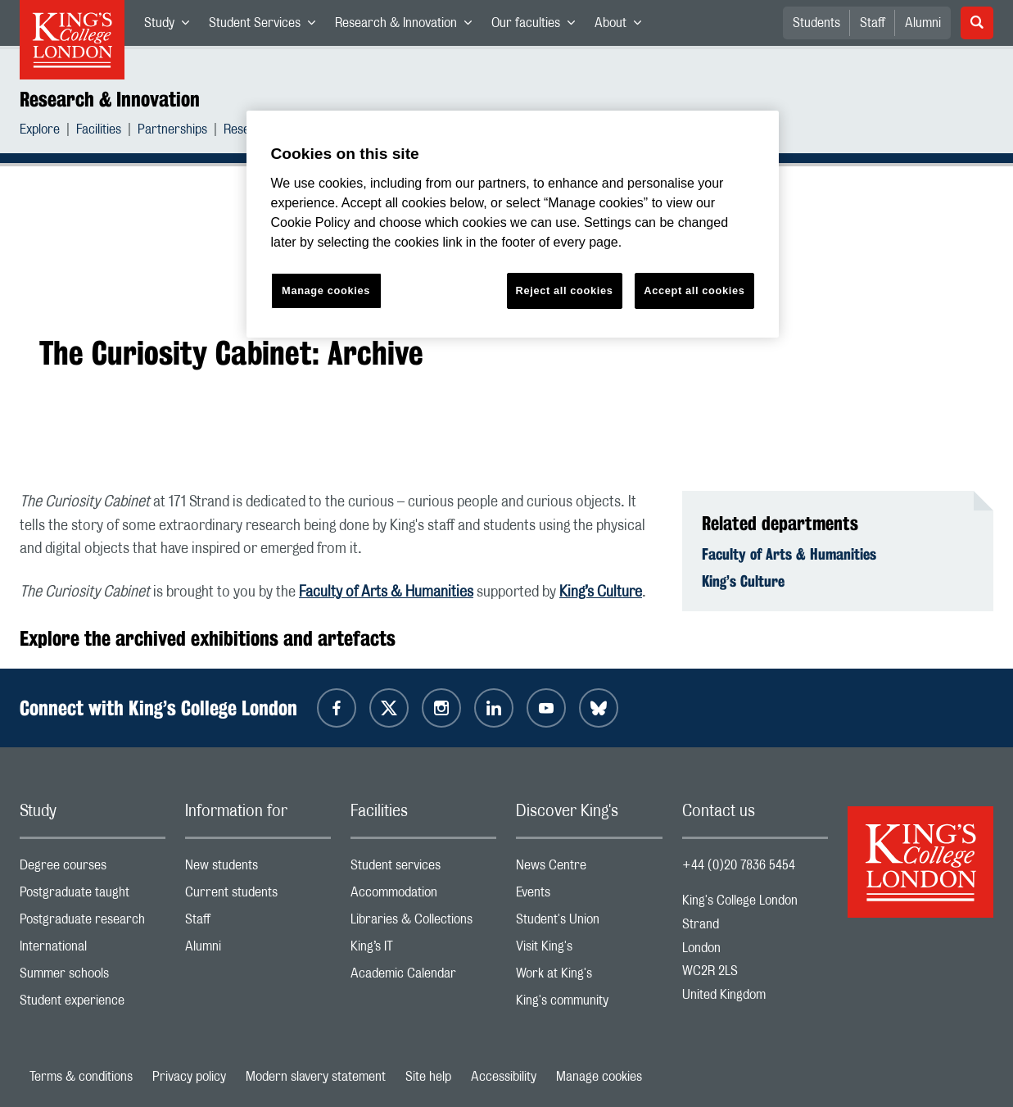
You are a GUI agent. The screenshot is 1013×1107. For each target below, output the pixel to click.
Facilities (98, 131)
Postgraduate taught (92, 896)
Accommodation (423, 896)
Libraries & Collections (423, 923)
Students (816, 22)
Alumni (923, 22)
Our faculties (538, 26)
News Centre (589, 869)
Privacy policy (189, 1076)
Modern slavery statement (316, 1076)
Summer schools (92, 977)
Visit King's (589, 950)
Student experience (92, 1004)
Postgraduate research (92, 923)
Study (171, 26)
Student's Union (589, 923)
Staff (872, 22)
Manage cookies (599, 1076)
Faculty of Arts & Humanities (386, 592)
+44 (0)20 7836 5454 (738, 865)
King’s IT (423, 950)
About (623, 26)
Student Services (267, 26)
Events (589, 896)
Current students (258, 896)
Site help (428, 1076)
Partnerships (172, 131)
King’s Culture (600, 592)
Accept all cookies (694, 290)
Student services (423, 869)
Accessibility (503, 1076)
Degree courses (92, 869)
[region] (512, 224)
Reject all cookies (564, 290)
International (92, 950)
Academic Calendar (423, 977)
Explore (40, 131)
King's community (589, 1004)
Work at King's (589, 977)
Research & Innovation (408, 26)
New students (258, 869)
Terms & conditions (81, 1076)
